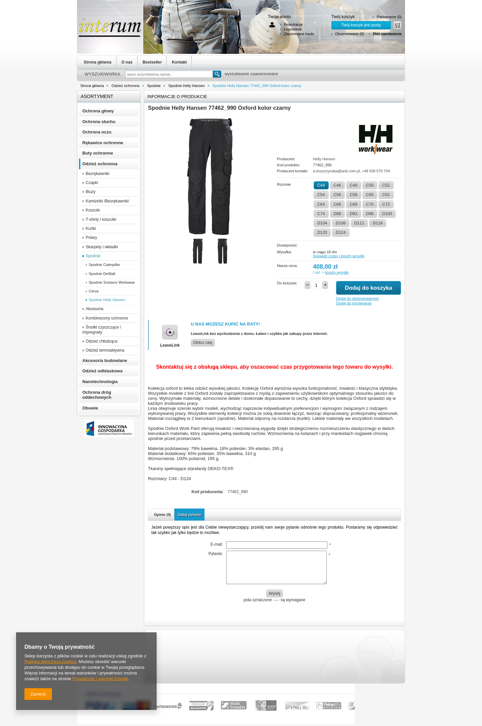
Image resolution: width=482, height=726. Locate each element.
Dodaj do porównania (353, 303)
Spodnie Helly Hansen (186, 86)
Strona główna (97, 62)
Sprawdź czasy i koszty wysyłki (339, 256)
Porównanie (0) (389, 17)
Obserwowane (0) (349, 34)
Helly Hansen (324, 159)
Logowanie (293, 29)
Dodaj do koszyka (368, 288)
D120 (322, 232)
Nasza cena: (287, 266)
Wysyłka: (284, 252)
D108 (340, 223)
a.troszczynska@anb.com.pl (336, 171)
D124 (340, 232)
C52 (386, 185)
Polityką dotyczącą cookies (50, 661)
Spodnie (154, 86)
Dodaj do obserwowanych (357, 298)
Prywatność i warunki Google (100, 678)
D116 (378, 223)
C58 (353, 194)
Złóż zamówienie (387, 34)
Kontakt (179, 62)
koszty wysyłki (336, 272)
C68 (353, 204)
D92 (353, 213)
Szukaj (217, 74)
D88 (337, 213)
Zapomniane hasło (299, 34)
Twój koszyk (343, 16)
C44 (321, 185)
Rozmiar (284, 184)
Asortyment (97, 96)
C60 (370, 194)
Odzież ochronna (125, 86)
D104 (322, 223)
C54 (321, 194)
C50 (370, 185)
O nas (127, 62)
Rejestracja (293, 24)
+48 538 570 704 (376, 171)
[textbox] (169, 74)
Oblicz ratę (203, 342)
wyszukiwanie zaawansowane (251, 74)
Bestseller (152, 62)
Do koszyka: (287, 283)
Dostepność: (287, 245)
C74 (321, 213)
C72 (386, 204)
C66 (337, 204)
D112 (359, 223)
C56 (337, 194)
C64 (321, 204)
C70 (370, 204)
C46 (337, 185)
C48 (353, 185)
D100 (387, 213)
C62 (386, 194)
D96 (370, 213)
